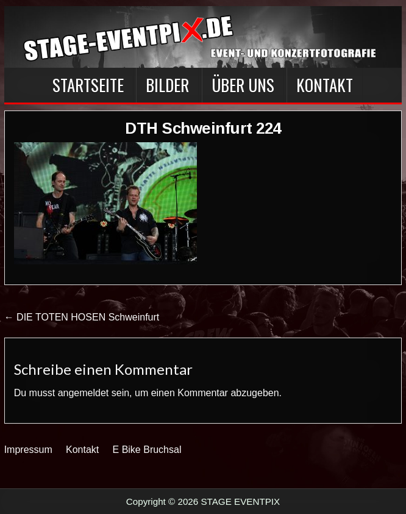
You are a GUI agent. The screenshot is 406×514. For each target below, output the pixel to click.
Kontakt (324, 85)
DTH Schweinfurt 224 (203, 128)
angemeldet (83, 393)
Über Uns (243, 85)
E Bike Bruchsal (147, 449)
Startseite (88, 85)
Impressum (28, 449)
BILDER (167, 85)
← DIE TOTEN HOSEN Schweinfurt (82, 317)
